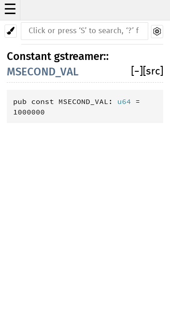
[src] (153, 71)
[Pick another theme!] (11, 31)
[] (137, 71)
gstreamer (78, 56)
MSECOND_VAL (42, 71)
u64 (124, 101)
